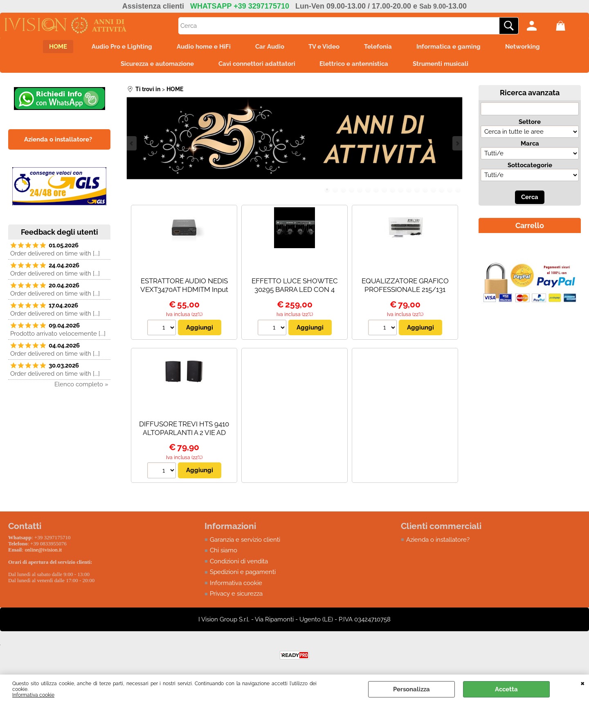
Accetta (506, 689)
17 (458, 190)
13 (425, 190)
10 (401, 190)
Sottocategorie (530, 165)
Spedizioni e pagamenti (243, 572)
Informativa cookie (33, 695)
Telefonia (378, 46)
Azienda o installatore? (438, 539)
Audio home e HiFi (204, 46)
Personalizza (411, 689)
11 (409, 190)
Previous (132, 143)
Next (457, 143)
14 (433, 190)
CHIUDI (582, 683)
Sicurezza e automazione (157, 63)
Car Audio (269, 46)
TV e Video (324, 46)
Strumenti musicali (441, 63)
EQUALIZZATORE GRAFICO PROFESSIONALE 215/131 (405, 285)
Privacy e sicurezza (236, 594)
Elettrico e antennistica (354, 63)
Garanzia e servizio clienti (245, 539)
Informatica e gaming (449, 46)
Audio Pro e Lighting (122, 46)
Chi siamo (223, 550)
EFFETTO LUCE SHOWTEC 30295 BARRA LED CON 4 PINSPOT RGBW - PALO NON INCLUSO (294, 293)
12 (417, 190)
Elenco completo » (81, 384)
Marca (530, 143)
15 (442, 190)
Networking (523, 46)
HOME (58, 46)
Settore (530, 122)
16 (450, 190)
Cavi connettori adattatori (256, 63)
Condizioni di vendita (239, 561)
